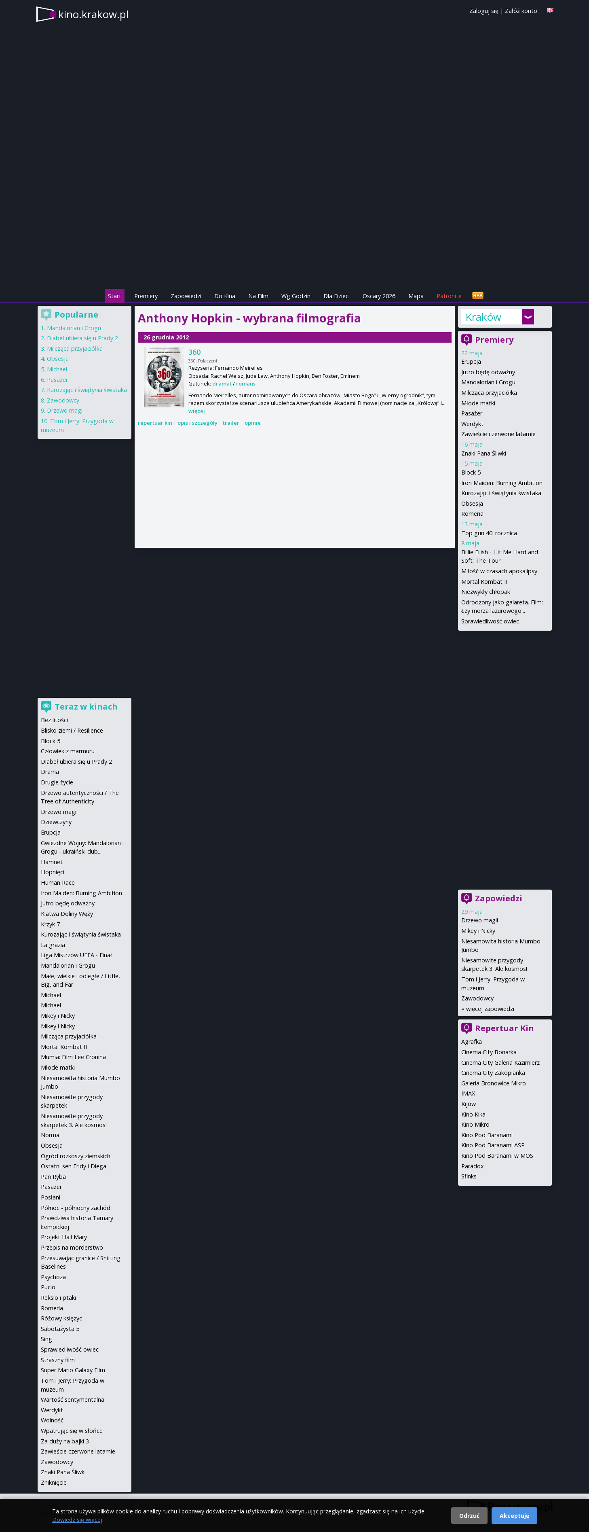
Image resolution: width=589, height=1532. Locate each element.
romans (245, 383)
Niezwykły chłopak (485, 591)
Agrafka (471, 1041)
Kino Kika (473, 1114)
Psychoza (53, 1277)
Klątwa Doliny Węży (67, 914)
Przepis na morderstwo (72, 1247)
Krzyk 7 (50, 924)
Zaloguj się (483, 11)
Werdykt (472, 424)
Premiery (146, 296)
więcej (196, 411)
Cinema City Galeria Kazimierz (500, 1062)
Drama (50, 772)
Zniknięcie (54, 1482)
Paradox (472, 1166)
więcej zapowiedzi (490, 1009)
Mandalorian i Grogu (488, 382)
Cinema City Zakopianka (493, 1072)
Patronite (449, 296)
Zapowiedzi (186, 296)
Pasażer (471, 413)
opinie (253, 422)
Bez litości (54, 720)
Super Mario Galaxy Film (73, 1370)
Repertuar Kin (504, 1028)
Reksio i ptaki (58, 1297)
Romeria (472, 513)
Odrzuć (469, 1515)
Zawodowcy (477, 998)
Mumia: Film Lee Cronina (73, 1057)
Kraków (483, 316)
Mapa (416, 296)
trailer (231, 422)
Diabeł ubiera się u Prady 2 (82, 338)
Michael (57, 369)
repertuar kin (155, 422)
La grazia (53, 945)
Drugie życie (57, 782)
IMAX (468, 1093)
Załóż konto (521, 11)
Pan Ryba (53, 1176)
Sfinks (469, 1176)
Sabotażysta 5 (60, 1329)
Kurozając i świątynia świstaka (501, 493)
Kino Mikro (475, 1124)
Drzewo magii (479, 920)
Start (114, 296)
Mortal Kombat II (484, 581)
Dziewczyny (56, 822)
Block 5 (471, 472)
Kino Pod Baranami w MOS (497, 1155)
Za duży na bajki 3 (65, 1441)
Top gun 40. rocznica (489, 533)
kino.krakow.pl (93, 14)
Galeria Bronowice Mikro (493, 1083)
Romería (52, 1308)
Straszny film (58, 1360)
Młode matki (478, 403)
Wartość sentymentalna (72, 1399)
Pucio (48, 1287)
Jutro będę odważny (488, 372)
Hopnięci (52, 872)
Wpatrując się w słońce (72, 1431)
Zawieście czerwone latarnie (498, 434)
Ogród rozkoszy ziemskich (75, 1156)
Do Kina (224, 296)
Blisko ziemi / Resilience (72, 730)
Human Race (58, 882)
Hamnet (52, 862)
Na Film (258, 296)
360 (194, 352)
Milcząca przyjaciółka (489, 392)
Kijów (468, 1104)
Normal (51, 1135)
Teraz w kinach (86, 706)
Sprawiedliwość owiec (490, 621)
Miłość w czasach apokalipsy (499, 571)
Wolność (52, 1420)
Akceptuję (514, 1515)
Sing (46, 1339)
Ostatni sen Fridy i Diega (73, 1166)
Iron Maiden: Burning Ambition (502, 483)
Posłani (50, 1197)
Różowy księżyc (61, 1318)
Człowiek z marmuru (68, 751)
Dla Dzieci (336, 296)
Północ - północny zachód (75, 1208)
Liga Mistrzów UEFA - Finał (76, 955)
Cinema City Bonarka (489, 1052)
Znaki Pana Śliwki (483, 453)
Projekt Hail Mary (64, 1237)
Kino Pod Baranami (487, 1135)
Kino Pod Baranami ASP (493, 1145)
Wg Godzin (295, 296)
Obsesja (472, 503)
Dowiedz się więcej (77, 1520)
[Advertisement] (294, 231)
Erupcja (471, 361)
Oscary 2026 (379, 296)
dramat (222, 383)
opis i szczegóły (197, 422)
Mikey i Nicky (478, 930)
